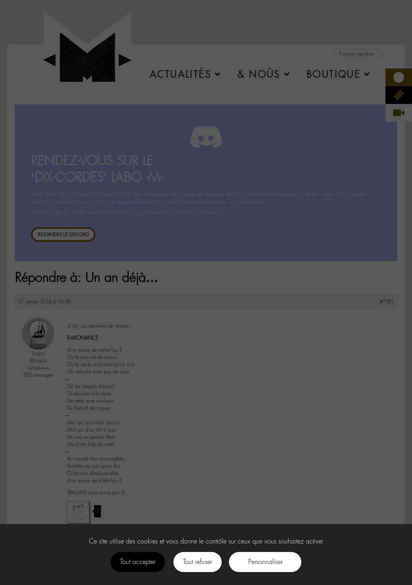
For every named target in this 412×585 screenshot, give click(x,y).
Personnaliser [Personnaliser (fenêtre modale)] (265, 562)
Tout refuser (197, 562)
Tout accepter (137, 562)
